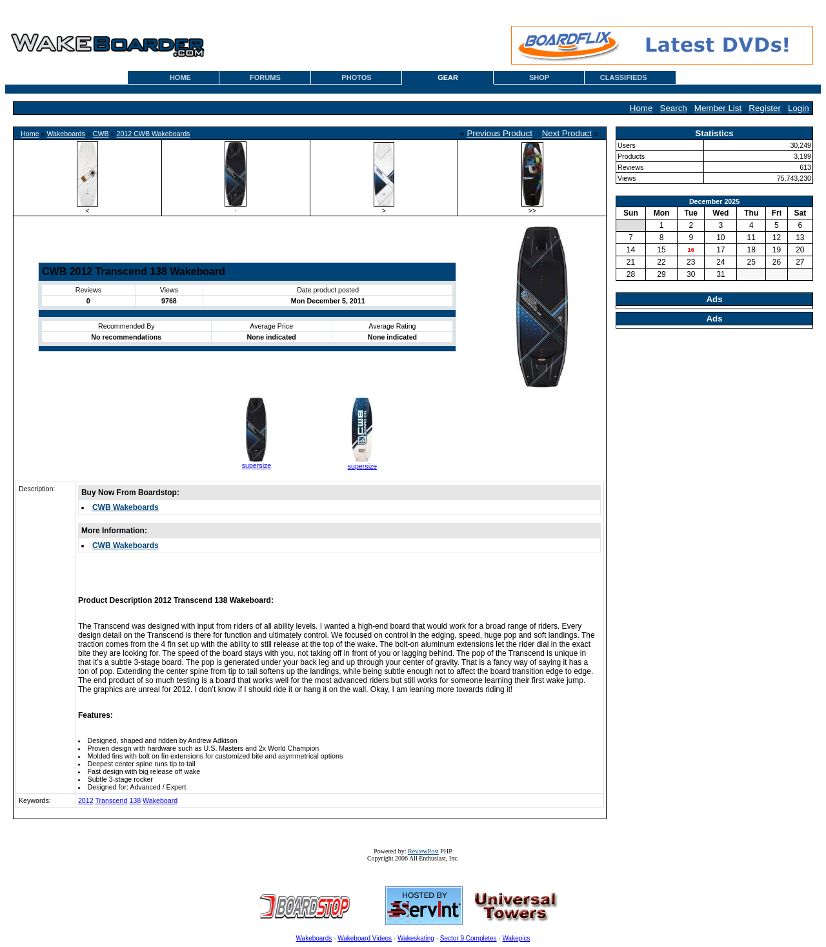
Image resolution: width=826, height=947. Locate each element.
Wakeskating (416, 938)
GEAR (448, 77)
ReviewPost (423, 851)
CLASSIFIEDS (623, 77)
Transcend (111, 800)
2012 (86, 800)
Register (765, 108)
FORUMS (265, 77)
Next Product (567, 133)
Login (798, 108)
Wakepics (516, 938)
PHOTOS (356, 77)
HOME (180, 77)
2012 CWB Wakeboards (153, 133)
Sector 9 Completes (468, 938)
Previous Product (499, 133)
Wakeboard (160, 800)
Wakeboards (65, 133)
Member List (717, 108)
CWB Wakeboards (125, 507)
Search (673, 108)
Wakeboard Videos (364, 938)
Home (641, 108)
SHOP (539, 77)
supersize (257, 465)
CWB (101, 133)
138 (135, 800)
